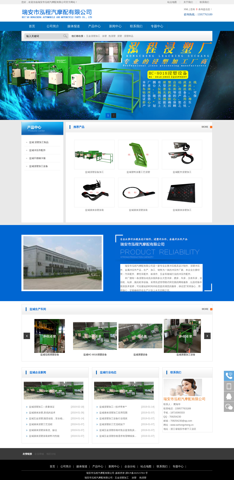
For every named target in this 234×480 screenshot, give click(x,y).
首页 (32, 26)
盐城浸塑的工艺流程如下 (112, 424)
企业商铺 (39, 454)
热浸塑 (112, 36)
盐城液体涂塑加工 (182, 210)
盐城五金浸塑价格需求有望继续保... (117, 436)
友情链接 (27, 454)
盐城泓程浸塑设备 (50, 354)
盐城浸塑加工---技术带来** (113, 406)
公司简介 (53, 26)
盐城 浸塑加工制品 (39, 142)
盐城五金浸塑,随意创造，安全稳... (46, 418)
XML (186, 9)
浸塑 (119, 36)
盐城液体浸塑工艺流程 (40, 424)
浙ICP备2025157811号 (136, 473)
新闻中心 (115, 26)
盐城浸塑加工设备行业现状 (113, 418)
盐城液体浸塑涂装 (138, 210)
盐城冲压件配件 (37, 150)
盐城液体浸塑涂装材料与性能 (44, 436)
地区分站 (51, 454)
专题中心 (157, 26)
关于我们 (188, 2)
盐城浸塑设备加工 (94, 172)
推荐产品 (78, 127)
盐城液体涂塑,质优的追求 (42, 412)
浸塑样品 (128, 36)
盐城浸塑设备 (141, 354)
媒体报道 (73, 26)
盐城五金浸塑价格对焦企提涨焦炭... (117, 430)
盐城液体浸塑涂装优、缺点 (43, 430)
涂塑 (104, 36)
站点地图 (172, 2)
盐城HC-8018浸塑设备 (96, 354)
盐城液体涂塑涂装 (94, 210)
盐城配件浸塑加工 (182, 172)
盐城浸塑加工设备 (38, 166)
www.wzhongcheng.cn (182, 425)
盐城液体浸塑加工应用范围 (113, 412)
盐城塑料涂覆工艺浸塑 (138, 172)
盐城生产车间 (38, 309)
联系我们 (204, 2)
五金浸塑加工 (93, 36)
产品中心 (94, 26)
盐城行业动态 (108, 372)
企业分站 (130, 466)
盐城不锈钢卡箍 (37, 158)
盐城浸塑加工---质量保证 (42, 406)
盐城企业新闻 (38, 372)
